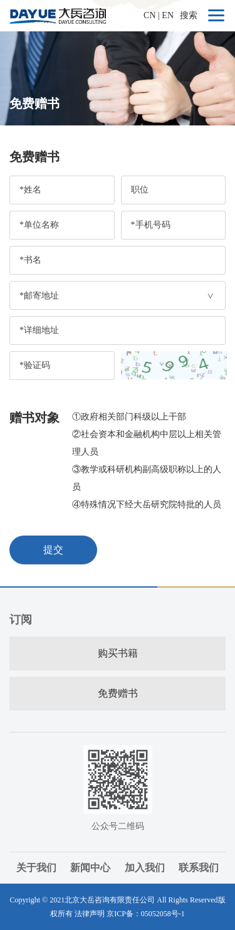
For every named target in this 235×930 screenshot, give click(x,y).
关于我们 (36, 867)
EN (168, 15)
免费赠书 (118, 693)
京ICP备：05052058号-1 (146, 913)
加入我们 (145, 867)
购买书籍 (118, 653)
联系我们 (199, 867)
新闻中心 (90, 867)
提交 (53, 549)
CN (149, 15)
